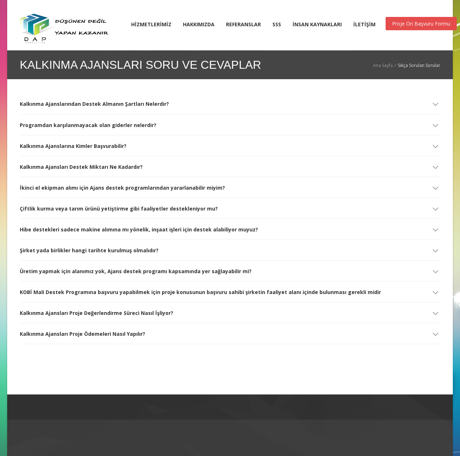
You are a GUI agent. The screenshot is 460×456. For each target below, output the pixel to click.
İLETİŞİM (364, 24)
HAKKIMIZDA (199, 24)
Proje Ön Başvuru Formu (421, 23)
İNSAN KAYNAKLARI (317, 24)
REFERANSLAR (243, 24)
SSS (276, 24)
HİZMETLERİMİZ (151, 24)
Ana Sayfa (383, 65)
